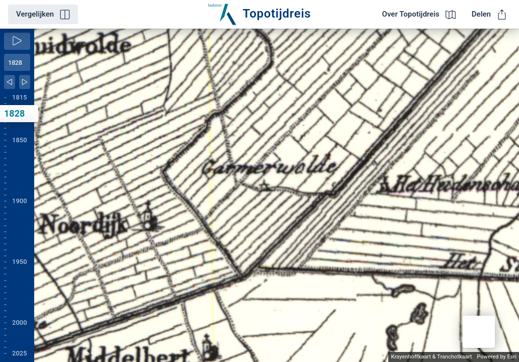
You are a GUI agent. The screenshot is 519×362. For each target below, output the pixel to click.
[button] (479, 332)
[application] (276, 195)
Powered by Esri (496, 356)
